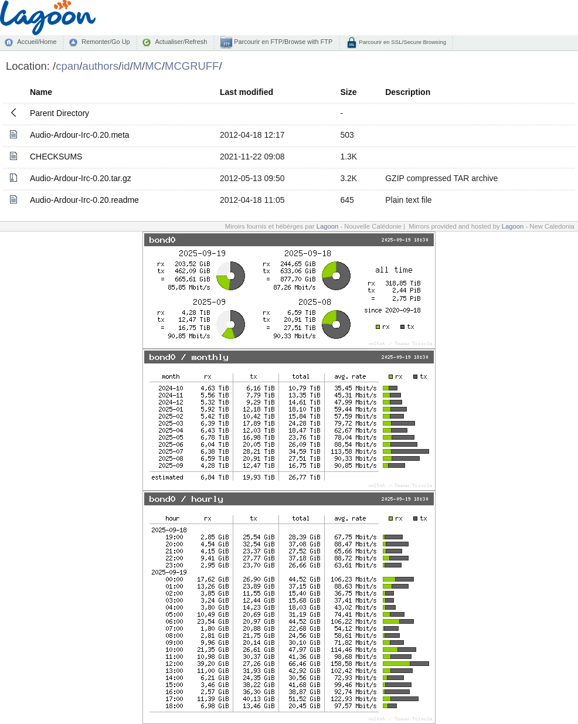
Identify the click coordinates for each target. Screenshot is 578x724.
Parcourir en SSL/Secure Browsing (402, 42)
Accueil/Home (36, 41)
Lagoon (328, 226)
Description (407, 92)
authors (100, 66)
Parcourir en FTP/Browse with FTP (282, 41)
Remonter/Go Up (105, 41)
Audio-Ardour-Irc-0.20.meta (80, 135)
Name (41, 92)
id (125, 66)
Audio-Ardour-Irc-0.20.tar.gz (80, 178)
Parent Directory (59, 113)
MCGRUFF (192, 66)
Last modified (246, 92)
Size (348, 92)
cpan (67, 66)
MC (153, 66)
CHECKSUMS (56, 156)
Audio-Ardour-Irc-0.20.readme (84, 200)
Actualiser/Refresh (181, 41)
